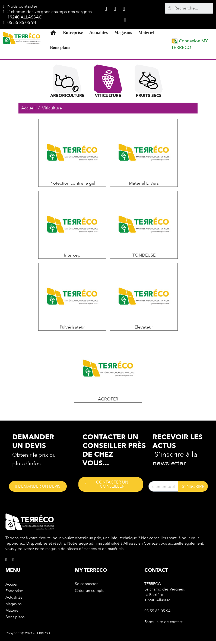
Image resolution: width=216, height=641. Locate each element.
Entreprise (73, 32)
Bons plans (60, 47)
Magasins (123, 32)
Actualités (98, 32)
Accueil (11, 584)
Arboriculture (67, 81)
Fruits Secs (149, 81)
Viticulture (108, 81)
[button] (38, 486)
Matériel (146, 32)
